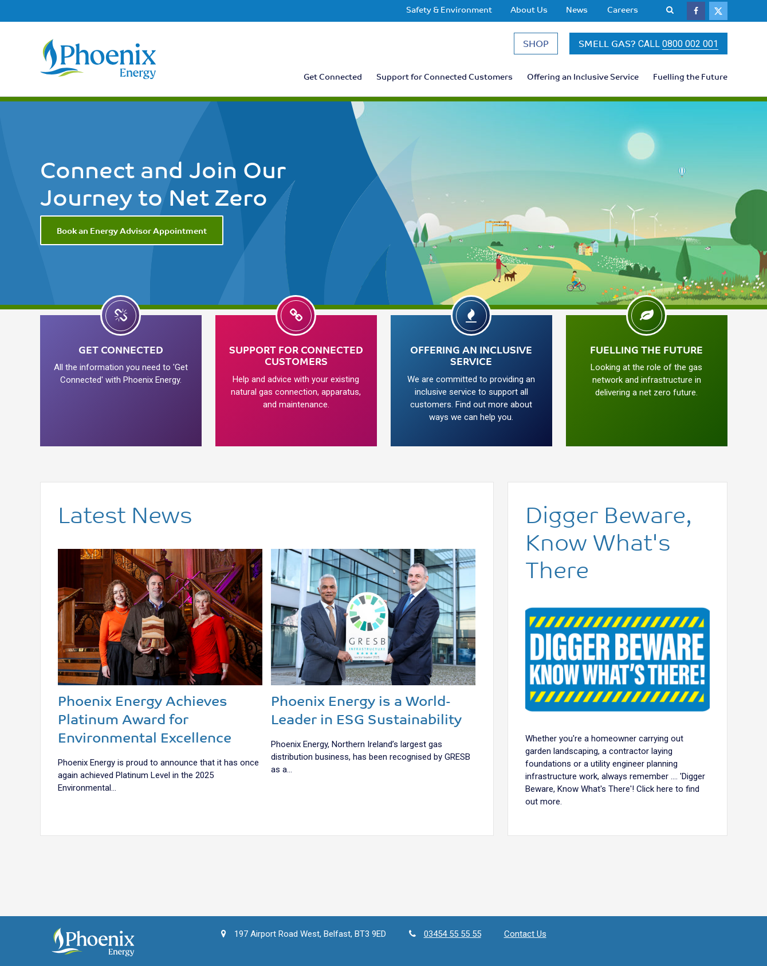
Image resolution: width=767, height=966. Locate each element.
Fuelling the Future (690, 76)
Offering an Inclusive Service (583, 76)
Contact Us (525, 934)
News (577, 9)
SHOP (536, 43)
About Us (529, 9)
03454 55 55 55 (452, 934)
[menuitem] (449, 9)
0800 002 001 (690, 43)
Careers (622, 9)
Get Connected (333, 76)
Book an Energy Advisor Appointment (132, 230)
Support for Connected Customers (444, 76)
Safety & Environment (449, 9)
